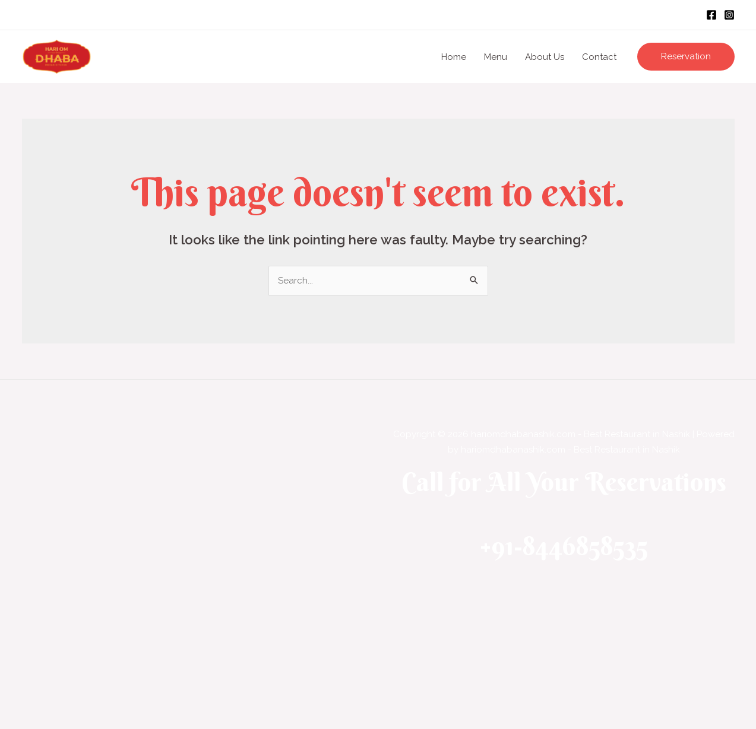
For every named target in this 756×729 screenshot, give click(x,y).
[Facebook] (711, 14)
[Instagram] (729, 14)
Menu (495, 57)
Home (453, 57)
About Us (544, 57)
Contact (599, 57)
